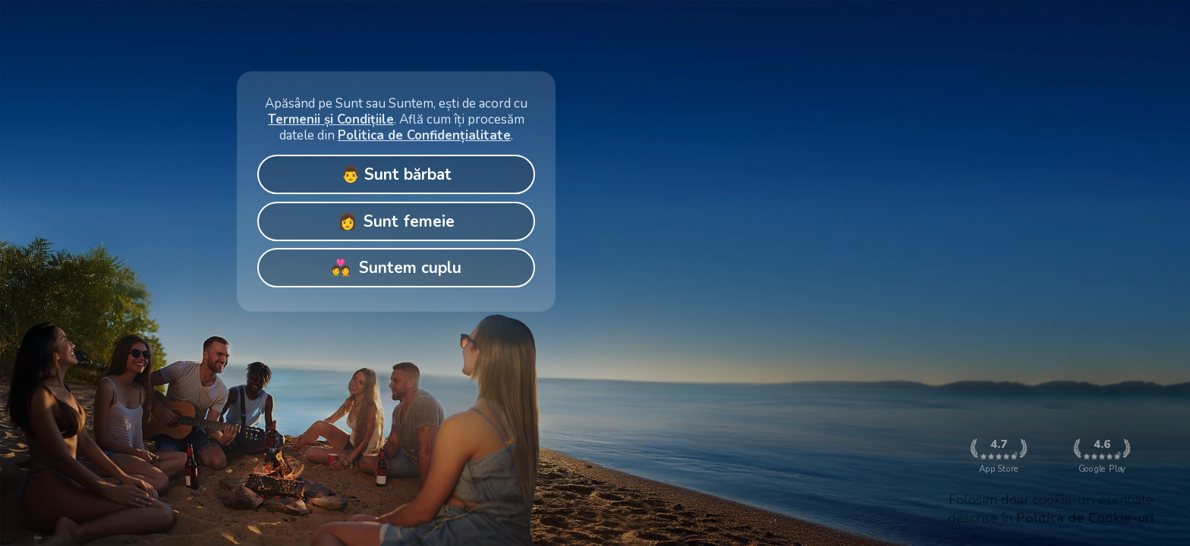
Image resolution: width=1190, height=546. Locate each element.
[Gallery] (396, 187)
